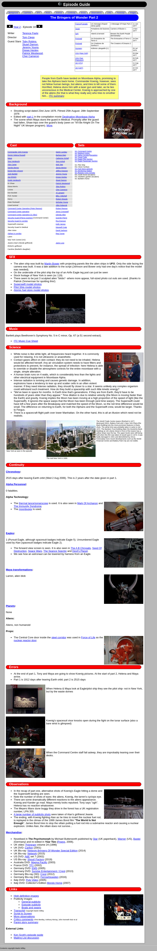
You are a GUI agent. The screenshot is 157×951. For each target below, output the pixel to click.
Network (32, 853)
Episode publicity (31, 904)
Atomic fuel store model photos (31, 290)
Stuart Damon (30, 44)
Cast (13, 145)
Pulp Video (32, 880)
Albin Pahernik (61, 205)
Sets (81, 145)
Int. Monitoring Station (83, 171)
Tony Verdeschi (14, 161)
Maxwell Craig (61, 227)
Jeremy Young (30, 47)
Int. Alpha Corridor (82, 155)
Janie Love (60, 243)
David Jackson (61, 230)
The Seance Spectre (55, 551)
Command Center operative (18, 212)
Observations (96, 13)
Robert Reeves (62, 208)
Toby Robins (29, 41)
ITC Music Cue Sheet (26, 341)
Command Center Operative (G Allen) (22, 215)
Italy (77, 34)
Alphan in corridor (15, 234)
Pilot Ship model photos (27, 287)
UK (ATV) (79, 63)
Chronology (13, 471)
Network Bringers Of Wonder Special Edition (52, 850)
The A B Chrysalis (81, 548)
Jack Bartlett (12, 174)
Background (13, 13)
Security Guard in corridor (18, 221)
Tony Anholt (60, 161)
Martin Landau (61, 152)
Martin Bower (51, 263)
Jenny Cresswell (62, 212)
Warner (122, 838)
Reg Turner (60, 234)
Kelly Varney (61, 224)
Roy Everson (61, 221)
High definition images (26, 895)
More (49, 125)
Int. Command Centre (83, 151)
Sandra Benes (13, 168)
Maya (10, 158)
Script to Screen (23, 913)
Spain (77, 29)
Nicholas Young (62, 202)
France (78, 24)
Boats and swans (31, 907)
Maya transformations (19, 569)
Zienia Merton (61, 168)
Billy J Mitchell (61, 196)
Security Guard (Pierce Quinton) (20, 218)
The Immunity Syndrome (28, 506)
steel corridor (58, 637)
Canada (84, 24)
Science (59, 13)
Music (48, 13)
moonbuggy (25, 509)
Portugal (78, 39)
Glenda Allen (61, 215)
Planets (10, 605)
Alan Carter (12, 165)
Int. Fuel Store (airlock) (84, 169)
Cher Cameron (30, 56)
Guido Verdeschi (14, 180)
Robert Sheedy (62, 199)
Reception (93, 155)
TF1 (31, 865)
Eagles (10, 533)
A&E (27, 856)
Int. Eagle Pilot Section (84, 159)
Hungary (78, 48)
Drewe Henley (30, 50)
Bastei (136, 838)
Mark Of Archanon (87, 503)
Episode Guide (76, 4)
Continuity (71, 13)
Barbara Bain (61, 155)
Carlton (29, 847)
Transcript (121, 13)
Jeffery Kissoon (62, 171)
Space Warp (35, 551)
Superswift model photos (28, 284)
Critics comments (23, 919)
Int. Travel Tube (81, 157)
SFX (38, 13)
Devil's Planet (80, 551)
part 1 (30, 116)
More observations (24, 916)
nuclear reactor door (25, 640)
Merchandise (13, 832)
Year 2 (17, 26)
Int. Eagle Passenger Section (86, 161)
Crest (43, 874)
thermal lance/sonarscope (33, 503)
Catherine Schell (62, 158)
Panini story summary (26, 922)
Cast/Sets (27, 13)
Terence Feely (30, 33)
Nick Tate (59, 165)
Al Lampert (60, 193)
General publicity (31, 901)
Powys (61, 841)
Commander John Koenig (18, 152)
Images (133, 13)
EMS (34, 868)
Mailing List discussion (26, 937)
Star (95, 838)
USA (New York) (81, 53)
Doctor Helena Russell (16, 155)
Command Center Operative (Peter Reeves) (25, 208)
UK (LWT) (79, 68)
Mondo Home (54, 882)
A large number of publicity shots (32, 814)
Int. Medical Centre (82, 153)
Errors (83, 13)
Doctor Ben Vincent (15, 171)
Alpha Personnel (16, 484)
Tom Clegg (28, 37)
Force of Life (88, 637)
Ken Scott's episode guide (28, 934)
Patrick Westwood (32, 53)
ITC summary (56, 95)
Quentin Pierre (61, 218)
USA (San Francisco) (79, 59)
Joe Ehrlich (12, 177)
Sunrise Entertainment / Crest (48, 871)
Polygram (31, 844)
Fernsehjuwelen (50, 877)
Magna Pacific (39, 862)
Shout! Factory (35, 859)
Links (109, 13)
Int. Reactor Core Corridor (85, 173)
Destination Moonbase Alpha (78, 116)
